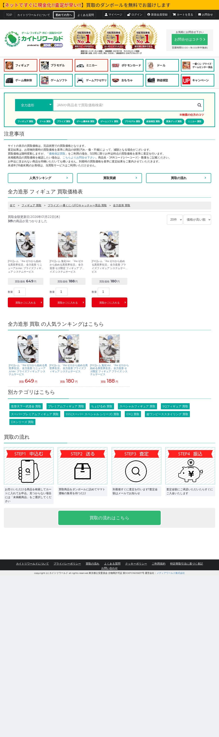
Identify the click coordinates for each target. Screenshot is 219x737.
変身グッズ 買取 (174, 121)
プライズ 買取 (63, 121)
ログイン (134, 14)
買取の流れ (179, 178)
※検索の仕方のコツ (191, 114)
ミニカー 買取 (194, 121)
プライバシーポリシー (67, 563)
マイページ (113, 14)
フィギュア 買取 (25, 121)
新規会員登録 (157, 14)
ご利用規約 (158, 563)
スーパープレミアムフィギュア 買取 (35, 414)
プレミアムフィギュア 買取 (66, 406)
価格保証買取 (57, 153)
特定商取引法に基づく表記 (186, 563)
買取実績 (109, 178)
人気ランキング (40, 178)
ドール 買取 (45, 121)
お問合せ (205, 14)
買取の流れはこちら (109, 517)
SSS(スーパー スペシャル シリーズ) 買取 (92, 414)
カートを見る (183, 14)
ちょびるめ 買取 (101, 406)
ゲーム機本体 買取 (85, 121)
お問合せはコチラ (188, 39)
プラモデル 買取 (132, 121)
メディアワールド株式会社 (171, 572)
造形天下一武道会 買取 (26, 406)
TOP (9, 15)
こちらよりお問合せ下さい (79, 157)
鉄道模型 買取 (153, 121)
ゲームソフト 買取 (109, 121)
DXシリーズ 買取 (22, 422)
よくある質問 (85, 15)
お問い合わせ (109, 568)
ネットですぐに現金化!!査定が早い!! (43, 4)
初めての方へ (64, 15)
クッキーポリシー (136, 563)
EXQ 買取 (132, 414)
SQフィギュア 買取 (175, 406)
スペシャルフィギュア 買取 (137, 406)
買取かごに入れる (25, 302)
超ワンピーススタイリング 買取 (167, 414)
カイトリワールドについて (33, 15)
